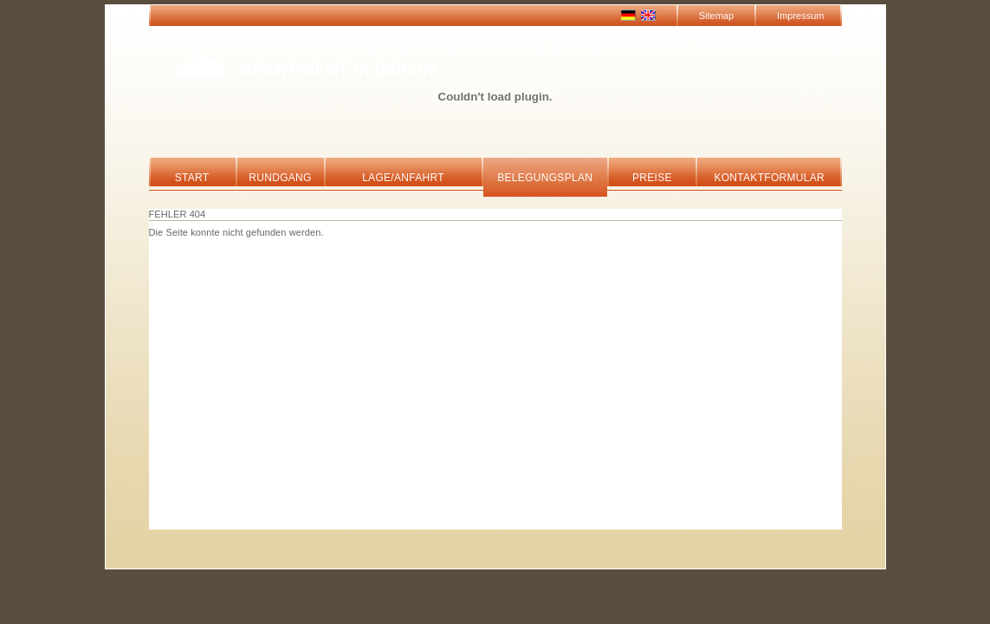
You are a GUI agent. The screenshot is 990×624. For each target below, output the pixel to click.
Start (192, 178)
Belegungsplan (544, 178)
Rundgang (280, 178)
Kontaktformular (769, 178)
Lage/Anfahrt (403, 178)
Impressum (800, 15)
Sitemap (716, 15)
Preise (652, 178)
